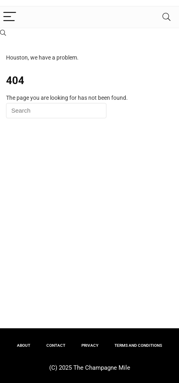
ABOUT (23, 345)
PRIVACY (89, 345)
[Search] (166, 17)
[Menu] (9, 17)
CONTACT (55, 345)
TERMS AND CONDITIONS (138, 345)
